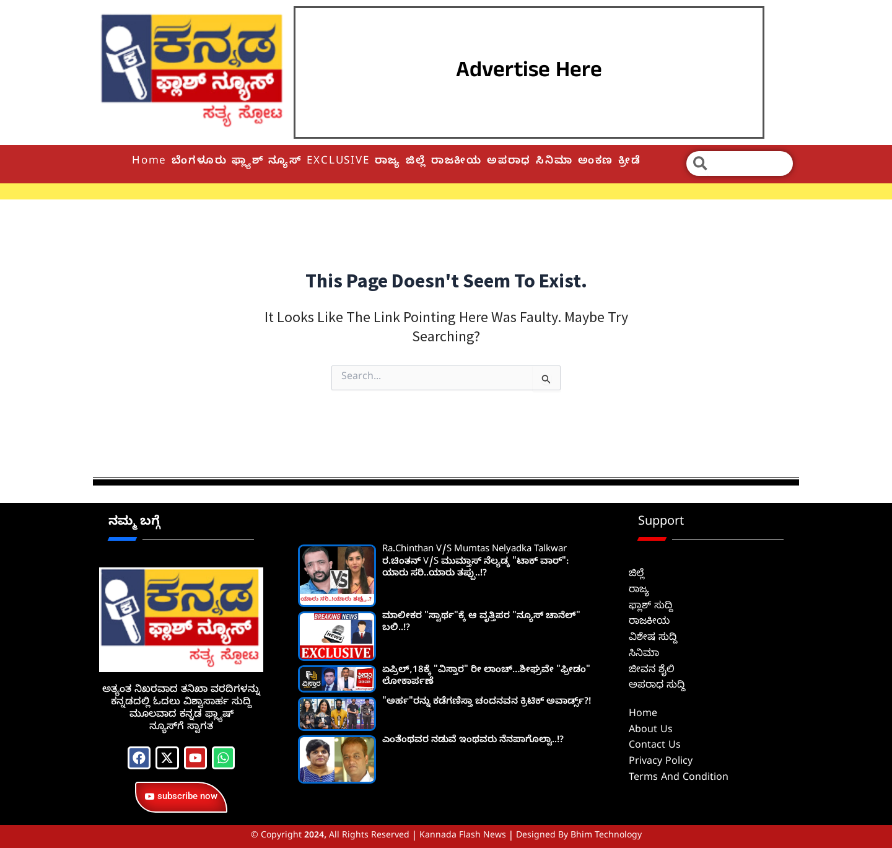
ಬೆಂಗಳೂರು (199, 162)
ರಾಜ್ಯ (388, 162)
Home (149, 162)
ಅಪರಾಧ (509, 162)
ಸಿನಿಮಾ (554, 162)
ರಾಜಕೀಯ (456, 162)
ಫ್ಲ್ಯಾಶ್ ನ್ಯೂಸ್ (267, 162)
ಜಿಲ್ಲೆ (416, 162)
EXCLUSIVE (338, 162)
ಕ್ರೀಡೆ (629, 162)
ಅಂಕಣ (595, 162)
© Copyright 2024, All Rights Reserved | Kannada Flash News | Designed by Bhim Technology (446, 836)
